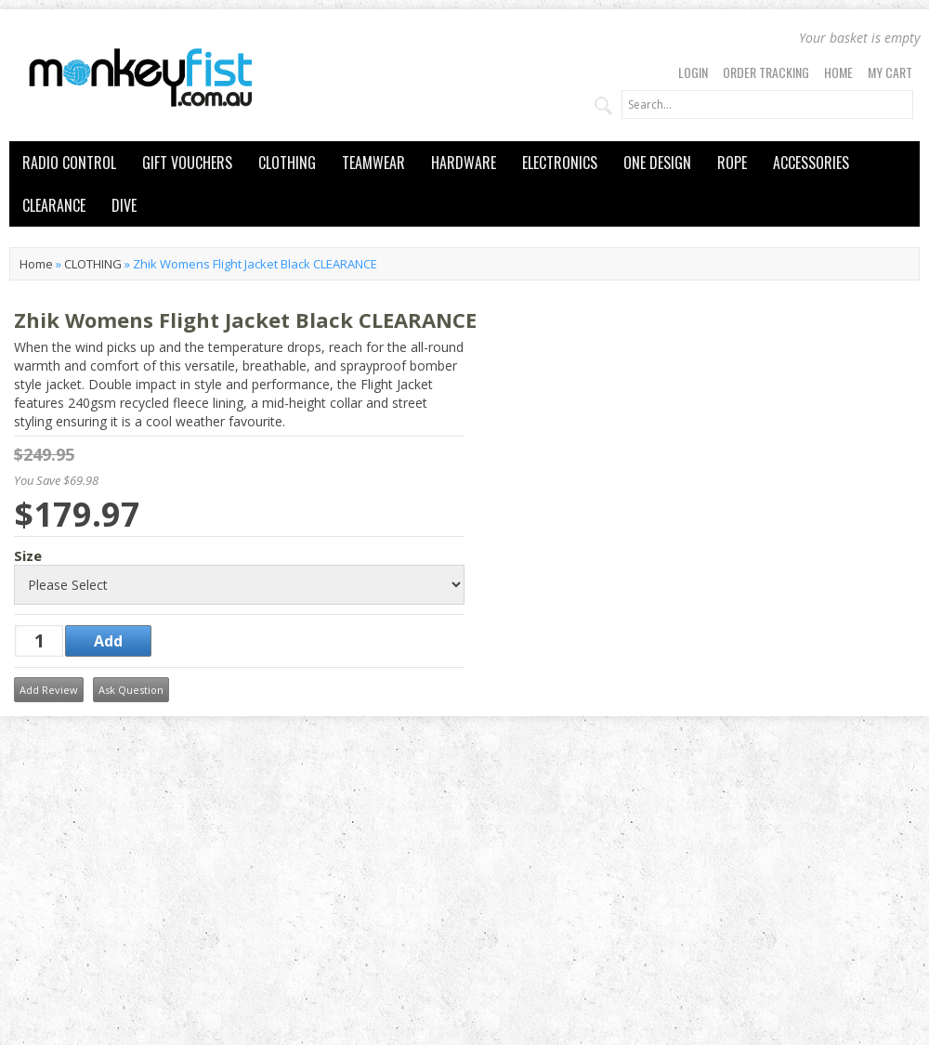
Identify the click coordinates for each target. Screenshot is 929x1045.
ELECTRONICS (559, 162)
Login (693, 72)
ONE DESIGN (657, 162)
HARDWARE (463, 162)
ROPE (732, 162)
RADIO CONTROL (69, 162)
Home (838, 72)
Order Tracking (766, 72)
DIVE (124, 205)
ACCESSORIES (811, 162)
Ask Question (131, 690)
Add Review (49, 690)
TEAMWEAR (373, 162)
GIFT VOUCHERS (187, 162)
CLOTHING (287, 162)
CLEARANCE (53, 205)
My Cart (890, 72)
